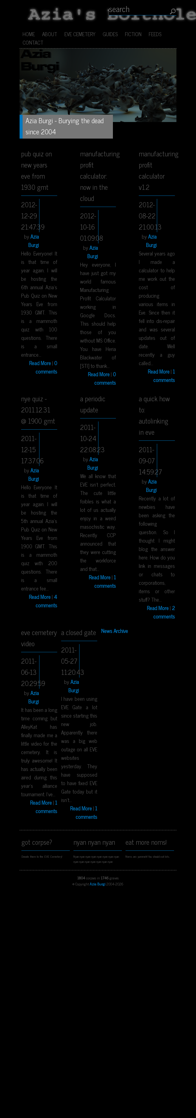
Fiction (133, 34)
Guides (110, 34)
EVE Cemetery (79, 34)
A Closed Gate (78, 632)
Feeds (155, 34)
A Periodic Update (92, 404)
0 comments (46, 367)
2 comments (164, 612)
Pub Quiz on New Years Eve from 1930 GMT (36, 170)
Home (29, 34)
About (49, 34)
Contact (33, 42)
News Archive (114, 631)
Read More (40, 363)
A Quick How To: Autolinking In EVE (154, 415)
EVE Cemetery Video (39, 638)
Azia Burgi (33, 240)
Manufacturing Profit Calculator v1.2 (157, 170)
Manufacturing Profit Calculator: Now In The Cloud (98, 176)
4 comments (46, 601)
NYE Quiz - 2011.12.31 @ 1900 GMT (38, 409)
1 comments (164, 375)
